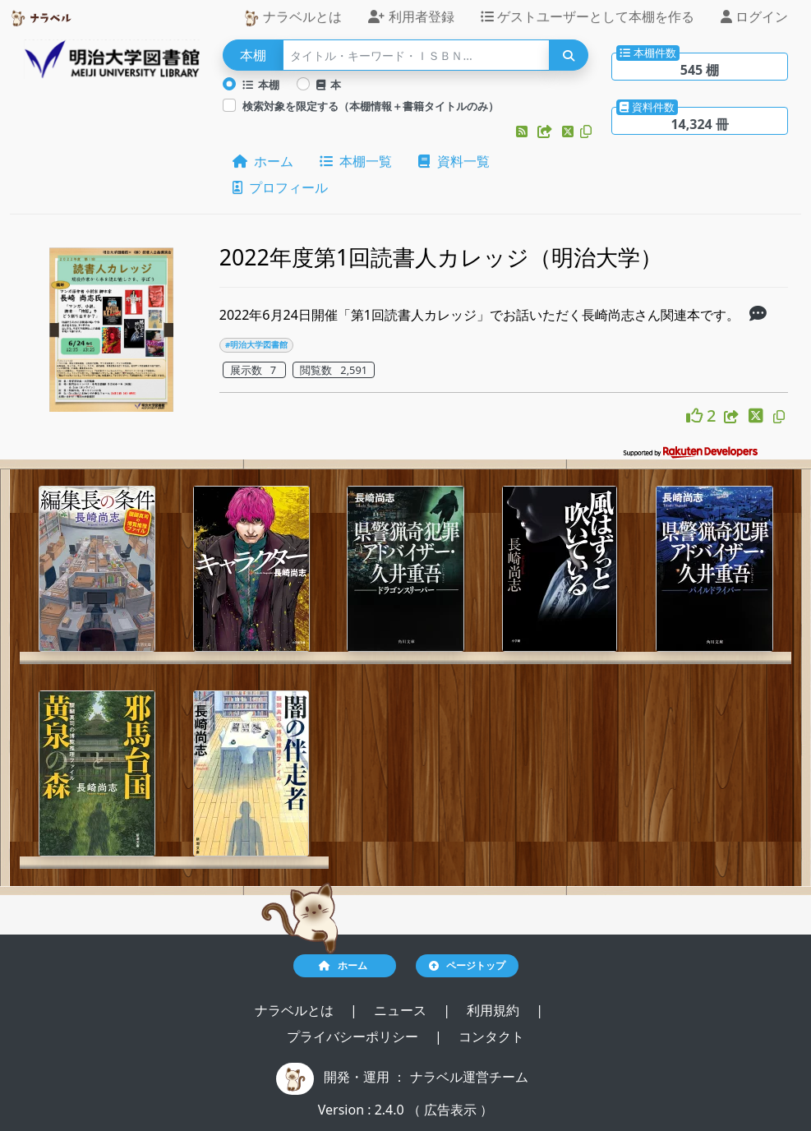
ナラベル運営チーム (469, 1077)
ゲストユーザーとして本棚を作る (587, 16)
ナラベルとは (292, 16)
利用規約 (495, 1010)
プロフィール (280, 187)
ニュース (402, 1010)
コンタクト (491, 1036)
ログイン (754, 16)
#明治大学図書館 (256, 344)
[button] (523, 131)
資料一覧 (453, 161)
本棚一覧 (356, 161)
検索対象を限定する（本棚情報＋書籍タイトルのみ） (370, 106)
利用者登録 (411, 16)
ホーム (263, 161)
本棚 (261, 84)
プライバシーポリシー (354, 1036)
